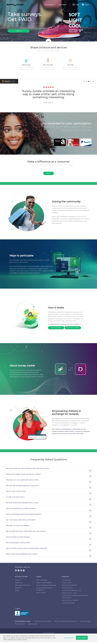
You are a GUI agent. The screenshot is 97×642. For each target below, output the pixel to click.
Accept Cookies (82, 637)
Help (76, 5)
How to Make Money (42, 621)
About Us (18, 583)
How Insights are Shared (72, 327)
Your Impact (41, 592)
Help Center (67, 583)
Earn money (64, 4)
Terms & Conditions (69, 585)
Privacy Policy (67, 588)
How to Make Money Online (65, 621)
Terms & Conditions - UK (71, 590)
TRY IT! (48, 173)
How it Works (41, 580)
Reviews (18, 588)
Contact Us (66, 580)
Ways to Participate (44, 583)
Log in (85, 5)
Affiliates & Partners (23, 585)
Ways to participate (56, 327)
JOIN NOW (19, 31)
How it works (50, 4)
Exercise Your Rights (70, 600)
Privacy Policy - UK (69, 593)
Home (17, 580)
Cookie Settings (68, 603)
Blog (17, 590)
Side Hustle (32, 624)
